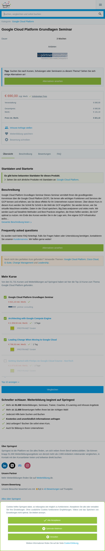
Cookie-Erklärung (71, 543)
